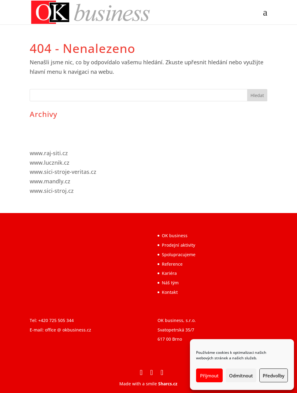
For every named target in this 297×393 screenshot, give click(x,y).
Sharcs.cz (167, 384)
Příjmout (209, 375)
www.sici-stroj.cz (52, 190)
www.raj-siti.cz (49, 153)
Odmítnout (241, 375)
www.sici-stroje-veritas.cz (63, 171)
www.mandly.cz (50, 181)
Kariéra (169, 273)
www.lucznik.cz (49, 162)
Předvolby (273, 375)
